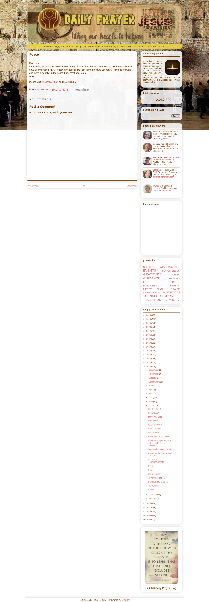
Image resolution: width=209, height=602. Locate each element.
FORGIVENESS (171, 270)
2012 (148, 503)
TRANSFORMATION (158, 296)
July (151, 390)
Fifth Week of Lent (156, 432)
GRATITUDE (152, 274)
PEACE (161, 289)
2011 (148, 507)
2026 (148, 315)
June (151, 394)
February (153, 494)
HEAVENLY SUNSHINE (159, 436)
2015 (148, 358)
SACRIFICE (148, 292)
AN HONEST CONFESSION (156, 460)
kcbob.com (158, 151)
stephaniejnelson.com (163, 177)
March (152, 405)
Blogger (126, 600)
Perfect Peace (154, 429)
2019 (148, 343)
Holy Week (153, 421)
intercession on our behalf (159, 449)
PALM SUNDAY (155, 425)
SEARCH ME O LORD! (158, 482)
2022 (148, 331)
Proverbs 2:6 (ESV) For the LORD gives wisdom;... (159, 443)
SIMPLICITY (160, 293)
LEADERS (174, 285)
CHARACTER (170, 267)
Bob (155, 144)
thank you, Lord (155, 417)
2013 (148, 366)
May (151, 397)
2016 (148, 354)
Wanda (156, 186)
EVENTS (149, 270)
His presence (154, 474)
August (152, 386)
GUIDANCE (151, 278)
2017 (148, 351)
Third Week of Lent (156, 478)
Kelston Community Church (166, 158)
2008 (148, 519)
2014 (148, 362)
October (152, 378)
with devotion (167, 148)
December (153, 370)
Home (82, 186)
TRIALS (147, 300)
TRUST (157, 300)
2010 (148, 511)
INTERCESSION (152, 285)
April (151, 401)
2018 (148, 347)
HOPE (175, 282)
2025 (148, 319)
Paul (155, 157)
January (152, 499)
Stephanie (157, 170)
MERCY (147, 289)
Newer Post (33, 186)
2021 (148, 335)
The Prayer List (50, 82)
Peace (151, 490)
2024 (148, 323)
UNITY (166, 300)
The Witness (153, 486)
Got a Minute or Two (162, 190)
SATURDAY (153, 413)
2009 (148, 515)
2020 (148, 339)
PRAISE (175, 289)
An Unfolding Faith (164, 137)
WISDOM (174, 300)
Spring (151, 470)
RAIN (150, 466)
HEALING (174, 278)
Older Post (131, 186)
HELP (147, 282)
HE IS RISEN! (154, 409)
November (153, 374)
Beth (175, 131)
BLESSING (149, 267)
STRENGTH (173, 292)
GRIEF (176, 274)
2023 (148, 327)
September (154, 382)
